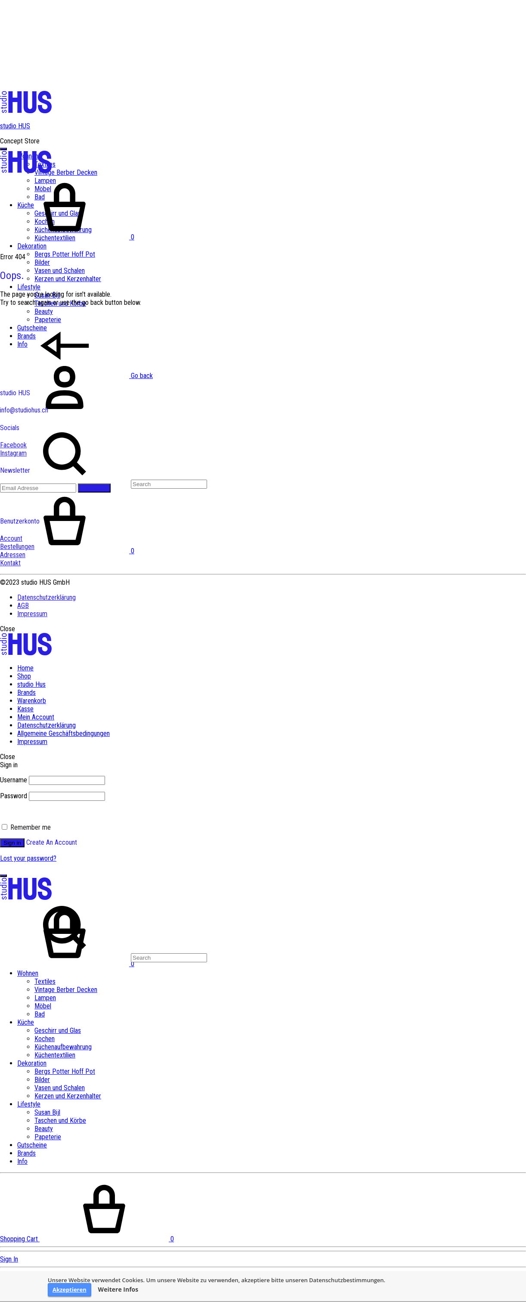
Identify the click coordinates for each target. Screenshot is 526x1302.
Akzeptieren (70, 1289)
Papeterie (47, 1137)
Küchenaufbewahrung (63, 1047)
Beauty (43, 311)
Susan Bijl (47, 1112)
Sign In (9, 1259)
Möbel (42, 1006)
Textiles (45, 981)
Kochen (44, 1039)
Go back (76, 376)
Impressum (32, 614)
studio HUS (15, 126)
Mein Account (35, 717)
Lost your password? (28, 858)
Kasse (25, 709)
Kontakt (10, 563)
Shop (24, 676)
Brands (26, 692)
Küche (25, 1022)
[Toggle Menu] (3, 149)
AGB (23, 605)
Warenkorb (31, 701)
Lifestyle (28, 287)
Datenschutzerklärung (46, 597)
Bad (39, 1014)
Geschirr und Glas (57, 1030)
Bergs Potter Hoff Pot (64, 254)
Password (13, 796)
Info (22, 1161)
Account (11, 538)
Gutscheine (32, 1145)
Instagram (13, 453)
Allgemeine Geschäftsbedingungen (63, 733)
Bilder (42, 262)
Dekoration (31, 246)
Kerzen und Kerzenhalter (67, 279)
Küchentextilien (54, 1055)
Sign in (12, 843)
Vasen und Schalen (59, 271)
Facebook (13, 445)
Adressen (12, 555)
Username (13, 780)
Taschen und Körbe (60, 1120)
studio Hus (31, 684)
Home (25, 668)
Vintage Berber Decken (65, 172)
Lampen (45, 998)
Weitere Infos (118, 1289)
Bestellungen (17, 546)
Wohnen (27, 973)
